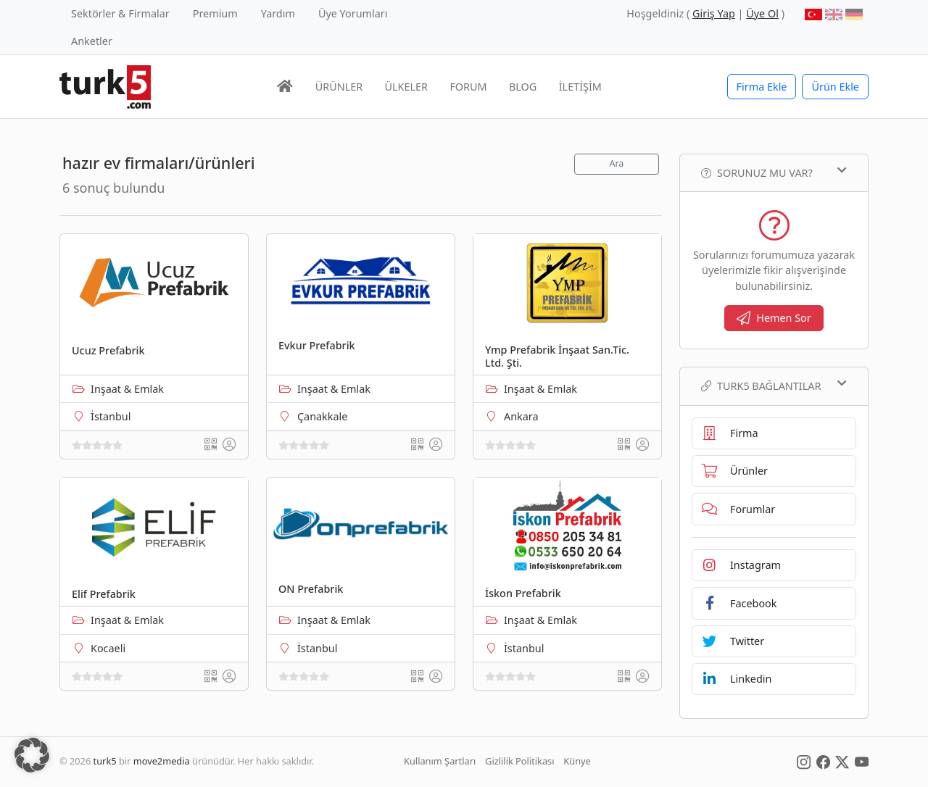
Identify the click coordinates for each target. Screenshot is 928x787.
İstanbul (110, 416)
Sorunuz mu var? (774, 172)
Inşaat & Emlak (127, 389)
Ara (616, 163)
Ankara (521, 416)
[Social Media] (804, 760)
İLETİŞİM (580, 86)
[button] (32, 755)
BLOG (522, 86)
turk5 (105, 760)
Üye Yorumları (353, 13)
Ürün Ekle (835, 86)
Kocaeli (108, 648)
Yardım (278, 13)
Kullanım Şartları (440, 760)
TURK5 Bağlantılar (774, 385)
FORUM (468, 86)
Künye (576, 760)
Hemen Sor (774, 318)
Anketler (91, 41)
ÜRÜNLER (338, 86)
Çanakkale (322, 416)
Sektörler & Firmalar (120, 13)
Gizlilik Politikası (519, 760)
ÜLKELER (406, 86)
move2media (161, 760)
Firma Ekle (762, 86)
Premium (215, 13)
